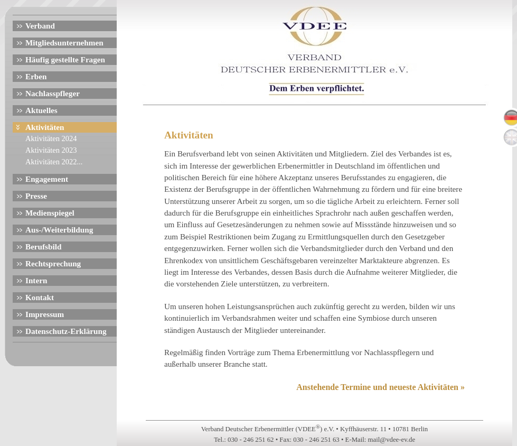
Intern (36, 280)
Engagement (46, 178)
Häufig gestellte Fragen (65, 59)
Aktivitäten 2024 (51, 138)
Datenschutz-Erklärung (66, 331)
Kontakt (39, 297)
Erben (36, 76)
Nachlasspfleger (52, 93)
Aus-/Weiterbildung (59, 229)
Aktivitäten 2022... (53, 161)
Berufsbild (43, 246)
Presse (36, 195)
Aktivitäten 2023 (51, 150)
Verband (40, 25)
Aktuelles (41, 110)
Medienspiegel (49, 212)
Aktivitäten (44, 127)
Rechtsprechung (53, 263)
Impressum (44, 314)
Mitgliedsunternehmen (64, 42)
